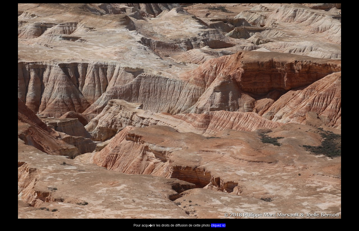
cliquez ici (218, 225)
